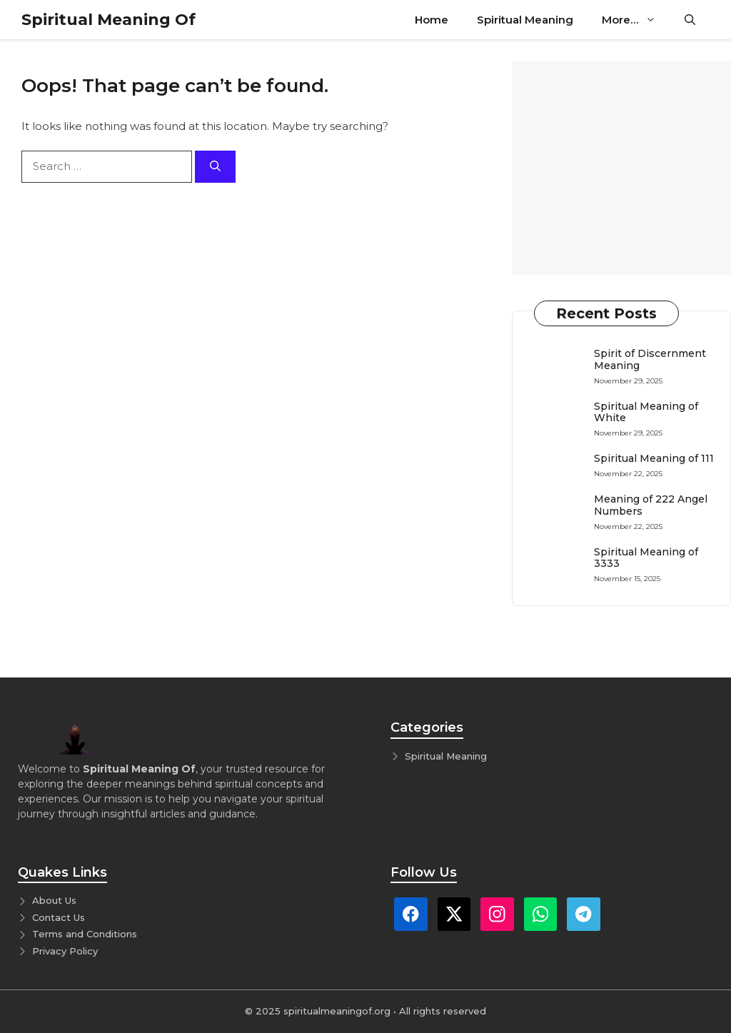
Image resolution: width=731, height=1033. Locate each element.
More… (636, 19)
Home (431, 19)
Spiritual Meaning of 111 (654, 458)
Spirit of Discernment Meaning (650, 359)
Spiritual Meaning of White (646, 412)
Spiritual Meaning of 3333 (646, 557)
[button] (690, 19)
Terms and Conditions (84, 933)
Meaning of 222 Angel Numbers (650, 505)
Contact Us (58, 917)
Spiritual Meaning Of (108, 19)
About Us (54, 900)
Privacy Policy (65, 951)
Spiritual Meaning (525, 19)
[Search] (215, 167)
